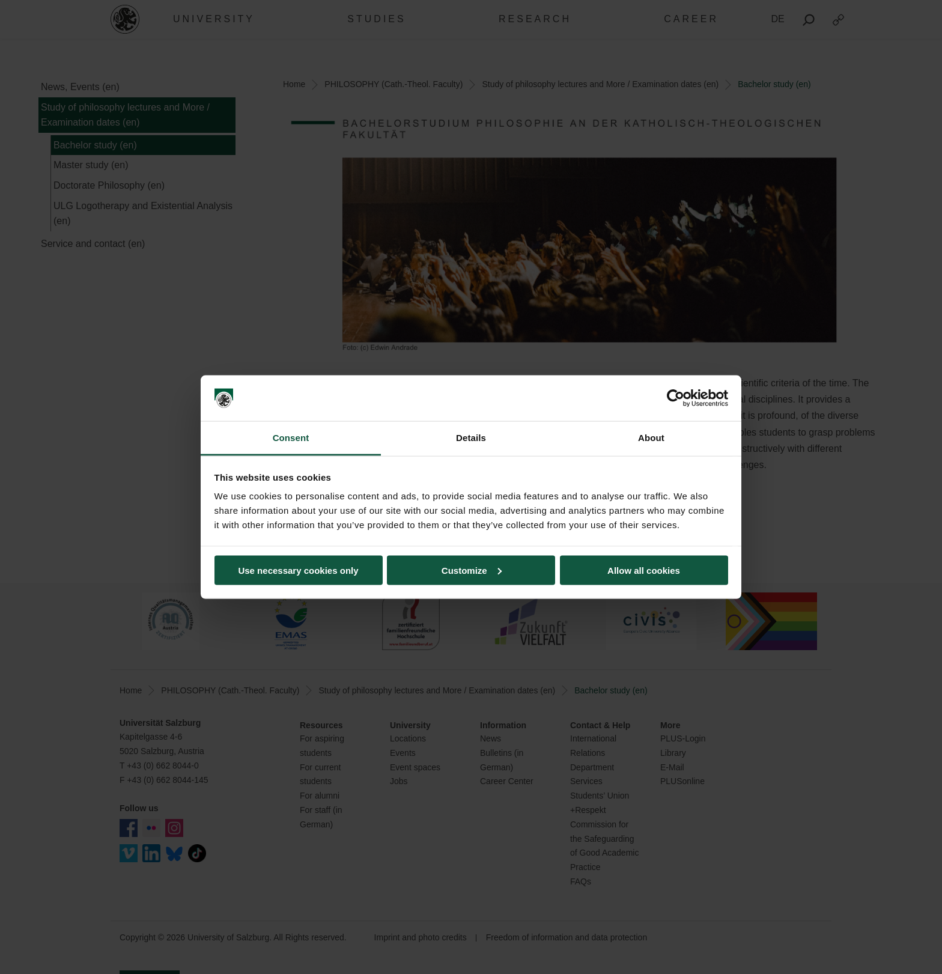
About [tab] (651, 438)
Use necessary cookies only (298, 570)
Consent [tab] (291, 438)
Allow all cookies (643, 570)
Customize (472, 570)
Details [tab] (471, 438)
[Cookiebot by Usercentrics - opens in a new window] (675, 398)
